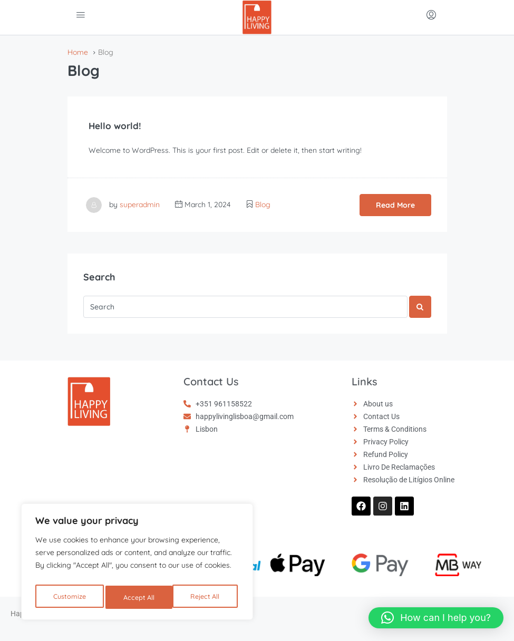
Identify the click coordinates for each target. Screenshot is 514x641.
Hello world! (118, 125)
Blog (262, 204)
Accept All (207, 597)
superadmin (140, 204)
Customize (69, 597)
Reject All (138, 597)
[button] (435, 617)
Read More (395, 205)
